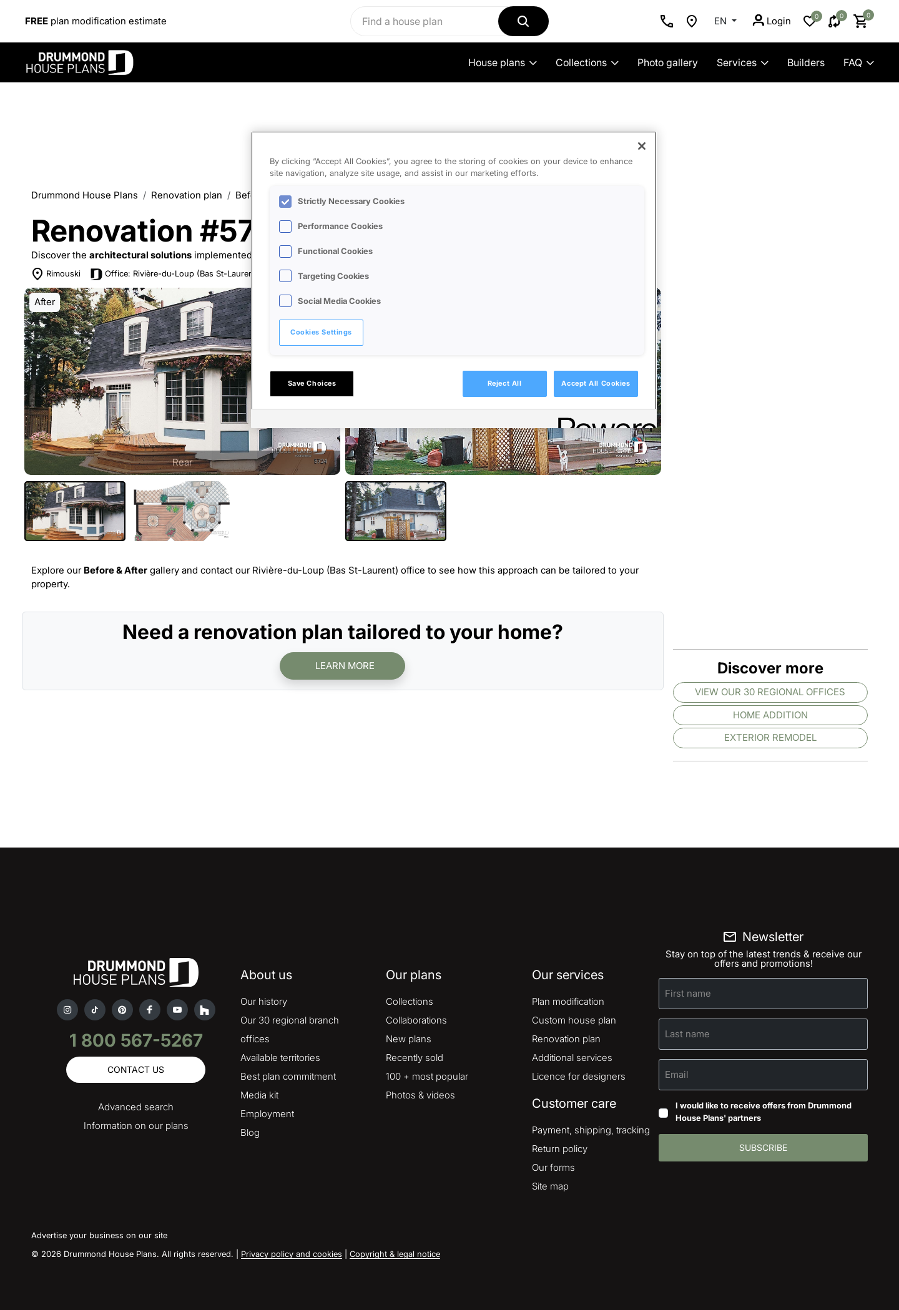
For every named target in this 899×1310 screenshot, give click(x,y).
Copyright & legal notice (395, 1254)
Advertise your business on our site (99, 1235)
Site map (550, 1186)
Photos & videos (420, 1095)
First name (688, 993)
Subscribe (763, 1147)
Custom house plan (574, 1020)
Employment (267, 1114)
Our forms (553, 1167)
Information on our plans (136, 1126)
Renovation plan (186, 195)
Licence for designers (579, 1076)
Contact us (135, 1069)
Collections (587, 62)
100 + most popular (427, 1076)
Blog (250, 1132)
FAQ (858, 62)
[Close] (642, 146)
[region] (454, 279)
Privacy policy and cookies (291, 1254)
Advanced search (136, 1107)
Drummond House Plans (84, 195)
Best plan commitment (288, 1076)
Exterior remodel (770, 737)
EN (721, 21)
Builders (806, 62)
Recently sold (414, 1057)
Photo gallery (667, 62)
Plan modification (568, 1001)
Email (677, 1074)
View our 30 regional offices (770, 692)
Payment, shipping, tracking (591, 1130)
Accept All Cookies (595, 383)
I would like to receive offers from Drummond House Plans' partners (763, 1111)
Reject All (505, 383)
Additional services (572, 1057)
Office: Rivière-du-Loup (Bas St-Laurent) (182, 273)
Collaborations (416, 1020)
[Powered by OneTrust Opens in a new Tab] (603, 420)
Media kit (259, 1095)
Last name (687, 1034)
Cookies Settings (321, 332)
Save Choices (312, 383)
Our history (263, 1001)
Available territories (280, 1057)
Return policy (559, 1149)
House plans (502, 62)
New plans (408, 1039)
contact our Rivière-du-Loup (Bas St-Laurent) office (312, 570)
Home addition (770, 715)
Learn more (345, 666)
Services (743, 62)
